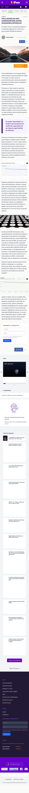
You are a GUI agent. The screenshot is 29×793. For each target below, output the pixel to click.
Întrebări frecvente (7, 686)
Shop (2, 7)
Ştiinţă (21, 11)
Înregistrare (5, 714)
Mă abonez (7, 340)
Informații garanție (7, 683)
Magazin (7, 7)
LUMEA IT (4, 16)
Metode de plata (6, 702)
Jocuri (25, 11)
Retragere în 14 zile (7, 688)
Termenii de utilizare (16, 336)
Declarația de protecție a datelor (10, 337)
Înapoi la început (14, 668)
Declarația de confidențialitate (10, 697)
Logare (4, 712)
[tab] (4, 383)
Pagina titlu (4, 11)
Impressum (9, 779)
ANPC (3, 694)
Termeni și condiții (18, 779)
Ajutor (4, 740)
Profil (4, 708)
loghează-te (5, 395)
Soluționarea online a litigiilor (9, 691)
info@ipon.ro (18, 746)
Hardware (16, 11)
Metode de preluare (7, 700)
